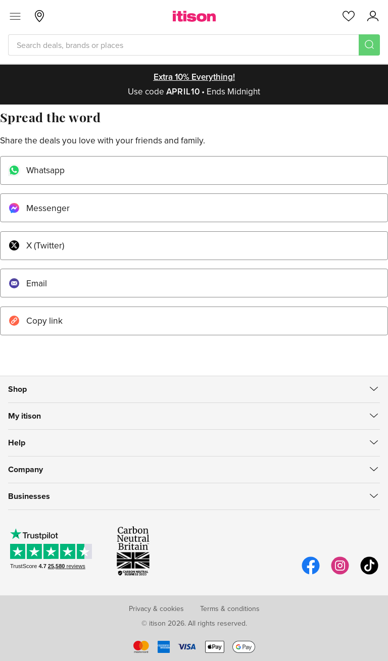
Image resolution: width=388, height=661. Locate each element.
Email (27, 283)
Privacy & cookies (156, 608)
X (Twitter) (36, 245)
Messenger (39, 207)
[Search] (369, 45)
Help (16, 442)
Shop (17, 389)
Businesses (29, 496)
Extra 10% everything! (194, 77)
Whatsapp (36, 170)
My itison (24, 416)
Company (25, 469)
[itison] (194, 16)
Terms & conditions (230, 608)
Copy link (35, 320)
